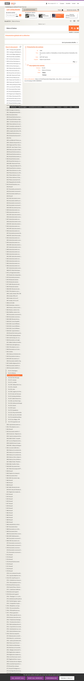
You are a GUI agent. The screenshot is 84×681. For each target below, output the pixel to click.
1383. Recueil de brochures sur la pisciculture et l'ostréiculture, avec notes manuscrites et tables (14, 117)
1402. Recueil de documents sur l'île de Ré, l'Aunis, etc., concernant (14, 159)
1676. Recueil (10, 501)
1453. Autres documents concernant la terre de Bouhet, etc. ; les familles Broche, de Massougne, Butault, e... (14, 240)
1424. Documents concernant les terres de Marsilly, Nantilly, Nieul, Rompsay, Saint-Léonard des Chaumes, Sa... (14, 203)
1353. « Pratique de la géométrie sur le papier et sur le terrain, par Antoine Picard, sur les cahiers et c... (14, 49)
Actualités (68, 3)
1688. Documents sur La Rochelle (14, 529)
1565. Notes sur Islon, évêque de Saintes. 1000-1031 (14, 457)
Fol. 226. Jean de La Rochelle (15, 415)
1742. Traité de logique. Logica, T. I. (14, 601)
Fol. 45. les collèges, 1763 (14, 419)
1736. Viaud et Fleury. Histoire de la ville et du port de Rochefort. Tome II (14, 587)
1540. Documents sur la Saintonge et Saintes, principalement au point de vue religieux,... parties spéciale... (14, 349)
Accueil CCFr (8, 21)
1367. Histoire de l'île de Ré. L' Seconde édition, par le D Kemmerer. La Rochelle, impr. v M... (14, 80)
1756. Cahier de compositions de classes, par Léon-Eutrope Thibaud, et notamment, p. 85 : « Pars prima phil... (14, 633)
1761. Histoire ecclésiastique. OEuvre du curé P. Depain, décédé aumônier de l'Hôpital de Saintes (14, 645)
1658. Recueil (10, 471)
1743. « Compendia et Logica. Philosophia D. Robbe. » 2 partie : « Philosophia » (14, 603)
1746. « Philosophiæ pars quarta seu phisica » (14, 610)
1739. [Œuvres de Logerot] (13, 594)
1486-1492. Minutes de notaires (14, 289)
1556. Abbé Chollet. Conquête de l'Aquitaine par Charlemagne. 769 (14, 438)
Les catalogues (13, 10)
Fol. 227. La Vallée (12, 382)
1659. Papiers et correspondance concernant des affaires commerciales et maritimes (14, 473)
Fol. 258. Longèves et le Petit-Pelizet (15, 391)
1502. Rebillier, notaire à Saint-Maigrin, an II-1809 (14, 312)
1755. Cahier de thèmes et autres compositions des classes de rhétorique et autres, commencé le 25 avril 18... (14, 631)
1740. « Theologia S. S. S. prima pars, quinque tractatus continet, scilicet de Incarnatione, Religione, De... (14, 596)
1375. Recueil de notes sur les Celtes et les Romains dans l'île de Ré (14, 98)
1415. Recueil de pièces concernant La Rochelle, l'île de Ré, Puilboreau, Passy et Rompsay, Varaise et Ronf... (14, 184)
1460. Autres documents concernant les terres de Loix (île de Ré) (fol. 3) (14, 254)
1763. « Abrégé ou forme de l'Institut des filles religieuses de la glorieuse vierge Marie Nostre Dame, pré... (14, 650)
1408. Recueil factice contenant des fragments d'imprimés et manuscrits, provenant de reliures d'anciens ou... (14, 168)
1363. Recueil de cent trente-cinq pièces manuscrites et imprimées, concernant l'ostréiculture (14, 73)
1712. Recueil (10, 554)
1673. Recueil (10, 494)
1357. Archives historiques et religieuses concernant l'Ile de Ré (14, 59)
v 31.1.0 (76, 107)
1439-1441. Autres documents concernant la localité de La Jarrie (14, 224)
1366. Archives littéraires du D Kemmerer (14, 77)
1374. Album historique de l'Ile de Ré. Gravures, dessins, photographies (14, 96)
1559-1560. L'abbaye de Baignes (14, 445)
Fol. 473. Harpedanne (13, 410)
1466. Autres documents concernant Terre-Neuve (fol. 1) (14, 265)
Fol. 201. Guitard (12, 405)
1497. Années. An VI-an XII (12, 300)
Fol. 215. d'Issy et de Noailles (14, 412)
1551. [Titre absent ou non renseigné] (14, 427)
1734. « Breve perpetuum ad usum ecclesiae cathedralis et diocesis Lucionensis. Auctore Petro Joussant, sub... (14, 582)
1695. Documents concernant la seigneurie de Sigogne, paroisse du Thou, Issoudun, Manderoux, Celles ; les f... (14, 538)
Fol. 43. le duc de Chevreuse (14, 394)
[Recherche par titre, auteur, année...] (10, 15)
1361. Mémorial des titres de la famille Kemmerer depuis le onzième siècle (14, 68)
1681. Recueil (10, 513)
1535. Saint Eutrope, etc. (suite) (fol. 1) (14, 337)
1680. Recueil (10, 510)
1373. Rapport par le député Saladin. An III (14, 93)
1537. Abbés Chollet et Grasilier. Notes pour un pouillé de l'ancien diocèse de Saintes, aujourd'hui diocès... (14, 342)
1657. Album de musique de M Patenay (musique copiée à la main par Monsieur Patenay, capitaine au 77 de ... (14, 468)
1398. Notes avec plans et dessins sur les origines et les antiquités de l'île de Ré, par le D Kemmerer (14, 149)
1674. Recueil (10, 496)
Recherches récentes (73, 10)
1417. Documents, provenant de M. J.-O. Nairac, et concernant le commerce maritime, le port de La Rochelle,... (14, 189)
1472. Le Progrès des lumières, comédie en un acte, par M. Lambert (14, 272)
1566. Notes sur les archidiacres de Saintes (14, 459)
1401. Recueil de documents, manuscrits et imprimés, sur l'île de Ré (14, 156)
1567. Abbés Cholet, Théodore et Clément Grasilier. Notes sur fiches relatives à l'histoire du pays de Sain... (14, 461)
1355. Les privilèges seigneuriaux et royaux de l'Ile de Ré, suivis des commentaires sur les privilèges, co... (14, 54)
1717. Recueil (10, 566)
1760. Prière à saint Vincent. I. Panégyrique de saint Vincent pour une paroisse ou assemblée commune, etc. (14, 643)
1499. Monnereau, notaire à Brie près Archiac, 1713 (14, 305)
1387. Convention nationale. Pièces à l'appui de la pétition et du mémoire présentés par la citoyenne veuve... (14, 126)
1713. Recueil (10, 557)
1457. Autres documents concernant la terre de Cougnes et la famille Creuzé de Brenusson (14, 247)
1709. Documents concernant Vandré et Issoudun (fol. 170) (14, 547)
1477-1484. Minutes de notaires (14, 284)
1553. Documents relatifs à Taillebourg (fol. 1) (14, 431)
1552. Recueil (10, 429)
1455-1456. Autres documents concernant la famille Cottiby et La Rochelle (14, 244)
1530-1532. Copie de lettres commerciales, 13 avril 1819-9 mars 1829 (14, 330)
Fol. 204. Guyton (12, 408)
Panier (60, 10)
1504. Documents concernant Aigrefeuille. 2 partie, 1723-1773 (14, 317)
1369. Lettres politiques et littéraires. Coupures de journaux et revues (14, 84)
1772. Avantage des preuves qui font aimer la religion (14, 670)
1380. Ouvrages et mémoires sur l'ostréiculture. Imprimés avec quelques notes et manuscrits (14, 110)
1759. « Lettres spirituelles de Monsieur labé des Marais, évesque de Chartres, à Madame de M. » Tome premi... (14, 640)
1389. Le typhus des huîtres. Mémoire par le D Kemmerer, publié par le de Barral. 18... (14, 131)
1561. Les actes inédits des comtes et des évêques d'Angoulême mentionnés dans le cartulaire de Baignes (14, 447)
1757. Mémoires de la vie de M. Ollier (14, 636)
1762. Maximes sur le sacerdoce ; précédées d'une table (14, 647)
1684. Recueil (10, 519)
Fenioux (44, 75)
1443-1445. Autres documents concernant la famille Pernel (14, 228)
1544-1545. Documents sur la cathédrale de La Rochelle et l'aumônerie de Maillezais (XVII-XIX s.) (14, 358)
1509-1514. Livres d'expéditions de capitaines (14, 321)
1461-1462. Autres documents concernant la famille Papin (14, 256)
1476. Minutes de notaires (12, 282)
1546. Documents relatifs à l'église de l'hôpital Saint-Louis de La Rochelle (14, 361)
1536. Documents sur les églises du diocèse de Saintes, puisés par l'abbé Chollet (14, 340)
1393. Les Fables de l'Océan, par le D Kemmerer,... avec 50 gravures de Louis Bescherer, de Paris (14, 140)
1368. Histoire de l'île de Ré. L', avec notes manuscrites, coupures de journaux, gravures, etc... (14, 82)
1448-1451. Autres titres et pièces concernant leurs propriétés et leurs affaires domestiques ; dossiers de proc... (14, 235)
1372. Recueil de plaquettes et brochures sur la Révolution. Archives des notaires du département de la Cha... (14, 91)
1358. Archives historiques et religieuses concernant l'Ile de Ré (14, 61)
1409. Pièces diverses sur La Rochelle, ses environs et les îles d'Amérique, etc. (14, 170)
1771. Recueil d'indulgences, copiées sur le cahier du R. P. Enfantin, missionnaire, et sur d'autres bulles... (14, 668)
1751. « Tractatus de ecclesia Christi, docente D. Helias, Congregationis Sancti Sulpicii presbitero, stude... (14, 622)
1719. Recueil (10, 571)
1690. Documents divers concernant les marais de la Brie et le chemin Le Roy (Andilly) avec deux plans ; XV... (14, 533)
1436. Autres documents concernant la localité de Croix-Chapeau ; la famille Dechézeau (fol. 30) (14, 217)
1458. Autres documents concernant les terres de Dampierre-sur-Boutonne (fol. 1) (14, 249)
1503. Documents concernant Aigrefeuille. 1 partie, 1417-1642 (14, 314)
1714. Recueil (10, 559)
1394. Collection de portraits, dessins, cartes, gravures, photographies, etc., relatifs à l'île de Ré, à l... (14, 142)
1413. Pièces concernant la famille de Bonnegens (14, 179)
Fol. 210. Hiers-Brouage (13, 377)
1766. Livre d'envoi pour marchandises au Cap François (14, 657)
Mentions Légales (22, 107)
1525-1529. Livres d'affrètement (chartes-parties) (14, 328)
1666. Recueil (10, 485)
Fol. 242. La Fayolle (12, 387)
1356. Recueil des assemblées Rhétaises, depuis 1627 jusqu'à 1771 (14, 56)
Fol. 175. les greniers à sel (14, 421)
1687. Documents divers (12, 526)
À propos (62, 3)
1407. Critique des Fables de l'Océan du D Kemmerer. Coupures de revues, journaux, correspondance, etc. (14, 166)
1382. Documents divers (12, 114)
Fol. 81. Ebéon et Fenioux (14, 375)
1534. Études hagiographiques (14, 335)
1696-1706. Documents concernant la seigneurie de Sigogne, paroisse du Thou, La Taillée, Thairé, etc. (14, 540)
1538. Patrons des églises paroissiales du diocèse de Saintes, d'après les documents (14, 344)
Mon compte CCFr (53, 3)
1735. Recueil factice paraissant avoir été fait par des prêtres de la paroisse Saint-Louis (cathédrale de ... (14, 585)
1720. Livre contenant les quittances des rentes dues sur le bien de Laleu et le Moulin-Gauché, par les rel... (14, 573)
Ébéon (44, 72)
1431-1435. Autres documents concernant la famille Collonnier (14, 214)
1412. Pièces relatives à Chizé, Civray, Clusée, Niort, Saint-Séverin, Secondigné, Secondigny (14, 177)
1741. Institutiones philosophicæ (14, 598)
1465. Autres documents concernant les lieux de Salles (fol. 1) (14, 263)
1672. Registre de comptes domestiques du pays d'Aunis (14, 492)
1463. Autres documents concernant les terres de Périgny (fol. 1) (14, 258)
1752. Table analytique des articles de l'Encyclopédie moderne (14, 624)
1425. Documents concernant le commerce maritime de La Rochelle (14, 205)
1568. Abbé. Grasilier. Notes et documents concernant (14, 464)
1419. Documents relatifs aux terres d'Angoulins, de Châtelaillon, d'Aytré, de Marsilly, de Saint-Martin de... (14, 193)
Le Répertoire (29, 10)
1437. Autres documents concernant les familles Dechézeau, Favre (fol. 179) (14, 219)
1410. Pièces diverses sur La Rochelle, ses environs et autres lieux (14, 172)
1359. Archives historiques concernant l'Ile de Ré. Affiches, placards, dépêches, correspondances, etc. (14, 63)
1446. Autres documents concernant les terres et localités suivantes (14, 231)
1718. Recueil (10, 568)
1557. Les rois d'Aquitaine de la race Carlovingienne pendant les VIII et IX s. (14, 441)
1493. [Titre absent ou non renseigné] (14, 291)
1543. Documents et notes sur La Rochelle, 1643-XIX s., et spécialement (14, 356)
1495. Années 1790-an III (12, 296)
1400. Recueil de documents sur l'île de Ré (14, 154)
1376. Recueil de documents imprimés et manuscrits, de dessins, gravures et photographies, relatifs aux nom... (14, 100)
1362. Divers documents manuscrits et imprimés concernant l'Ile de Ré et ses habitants (14, 70)
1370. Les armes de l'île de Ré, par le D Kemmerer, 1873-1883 (14, 87)
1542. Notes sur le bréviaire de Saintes (14, 354)
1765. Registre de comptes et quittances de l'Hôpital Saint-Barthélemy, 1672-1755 (14, 654)
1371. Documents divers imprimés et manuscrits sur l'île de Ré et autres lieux (14, 89)
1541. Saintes (10, 351)
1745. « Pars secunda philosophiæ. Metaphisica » (14, 608)
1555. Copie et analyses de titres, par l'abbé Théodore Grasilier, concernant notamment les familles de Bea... (14, 436)
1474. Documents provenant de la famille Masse (14, 277)
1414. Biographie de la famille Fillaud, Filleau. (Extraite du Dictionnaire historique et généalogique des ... (14, 182)
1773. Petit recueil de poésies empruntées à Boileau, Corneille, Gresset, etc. (14, 673)
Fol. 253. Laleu (11, 389)
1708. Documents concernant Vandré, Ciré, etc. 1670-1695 (14, 545)
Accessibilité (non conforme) (35, 107)
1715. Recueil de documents (13, 561)
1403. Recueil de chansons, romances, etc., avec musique (14, 161)
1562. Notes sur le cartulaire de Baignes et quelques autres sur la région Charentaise (14, 450)
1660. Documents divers (12, 475)
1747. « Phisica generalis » (12, 612)
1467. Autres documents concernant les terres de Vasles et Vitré (14, 268)
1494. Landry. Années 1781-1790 (14, 293)
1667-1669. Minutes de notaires (14, 487)
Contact (73, 3)
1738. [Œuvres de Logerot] (13, 592)
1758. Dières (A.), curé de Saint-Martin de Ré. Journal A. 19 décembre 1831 (14, 638)
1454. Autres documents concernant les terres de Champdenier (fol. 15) (14, 242)
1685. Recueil (10, 522)
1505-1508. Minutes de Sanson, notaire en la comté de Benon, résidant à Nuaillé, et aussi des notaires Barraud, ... (14, 319)
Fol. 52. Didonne (12, 373)
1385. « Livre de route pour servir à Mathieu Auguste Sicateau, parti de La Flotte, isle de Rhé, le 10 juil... (14, 121)
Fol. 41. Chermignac (13, 370)
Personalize (51, 678)
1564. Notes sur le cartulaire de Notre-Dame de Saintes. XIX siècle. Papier (14, 455)
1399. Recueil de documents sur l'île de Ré (14, 152)
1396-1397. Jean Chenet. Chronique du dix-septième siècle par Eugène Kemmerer (14, 147)
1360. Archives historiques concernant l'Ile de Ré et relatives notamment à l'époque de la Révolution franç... (14, 66)
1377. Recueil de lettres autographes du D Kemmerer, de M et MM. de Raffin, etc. (14, 103)
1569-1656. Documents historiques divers (14, 466)
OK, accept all (18, 678)
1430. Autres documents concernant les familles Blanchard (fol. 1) (14, 212)
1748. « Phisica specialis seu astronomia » (14, 615)
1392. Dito (9, 138)
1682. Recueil (10, 515)
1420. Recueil (10, 196)
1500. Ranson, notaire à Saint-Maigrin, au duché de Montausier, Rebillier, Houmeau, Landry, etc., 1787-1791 (14, 307)
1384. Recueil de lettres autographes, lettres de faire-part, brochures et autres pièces (14, 119)
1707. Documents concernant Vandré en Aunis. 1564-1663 (14, 543)
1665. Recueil (10, 482)
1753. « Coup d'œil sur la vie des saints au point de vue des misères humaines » (14, 626)
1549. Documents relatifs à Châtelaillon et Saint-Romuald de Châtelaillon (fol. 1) (14, 368)
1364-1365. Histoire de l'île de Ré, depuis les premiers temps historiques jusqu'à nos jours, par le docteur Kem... (14, 75)
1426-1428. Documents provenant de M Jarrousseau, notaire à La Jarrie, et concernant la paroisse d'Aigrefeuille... (14, 207)
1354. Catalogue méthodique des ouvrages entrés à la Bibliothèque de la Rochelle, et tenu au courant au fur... (14, 52)
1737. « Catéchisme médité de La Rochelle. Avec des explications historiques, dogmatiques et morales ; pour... (14, 589)
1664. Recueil (10, 480)
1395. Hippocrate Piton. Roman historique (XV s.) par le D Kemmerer (14, 145)
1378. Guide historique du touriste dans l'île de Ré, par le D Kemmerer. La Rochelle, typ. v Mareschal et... (14, 105)
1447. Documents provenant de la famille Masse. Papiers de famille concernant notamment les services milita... (14, 233)
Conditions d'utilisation (49, 107)
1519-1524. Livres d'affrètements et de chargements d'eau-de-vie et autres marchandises (14, 326)
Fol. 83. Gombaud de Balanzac (15, 396)
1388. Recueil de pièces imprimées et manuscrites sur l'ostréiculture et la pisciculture (14, 128)
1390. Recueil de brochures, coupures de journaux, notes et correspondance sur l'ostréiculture (14, 133)
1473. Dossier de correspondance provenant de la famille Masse (14, 275)
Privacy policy (67, 678)
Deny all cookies (35, 678)
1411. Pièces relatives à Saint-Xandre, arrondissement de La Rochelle (14, 175)
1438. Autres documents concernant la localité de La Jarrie (14, 221)
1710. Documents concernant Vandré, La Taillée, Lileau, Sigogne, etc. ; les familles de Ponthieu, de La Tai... (14, 550)
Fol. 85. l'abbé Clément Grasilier (15, 398)
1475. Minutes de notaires (12, 279)
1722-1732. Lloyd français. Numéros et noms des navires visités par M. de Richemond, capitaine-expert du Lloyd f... (14, 578)
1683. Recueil (10, 517)
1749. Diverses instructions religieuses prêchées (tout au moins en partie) (14, 617)
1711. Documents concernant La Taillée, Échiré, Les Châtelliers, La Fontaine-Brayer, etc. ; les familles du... (14, 552)
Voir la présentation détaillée (69, 42)
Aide (78, 3)
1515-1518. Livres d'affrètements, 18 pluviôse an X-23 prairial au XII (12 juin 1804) (14, 323)
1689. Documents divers (12, 531)
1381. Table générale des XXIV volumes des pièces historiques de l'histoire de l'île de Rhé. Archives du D (14, 112)
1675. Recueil (10, 499)
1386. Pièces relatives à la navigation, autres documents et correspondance (14, 124)
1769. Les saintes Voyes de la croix (14, 664)
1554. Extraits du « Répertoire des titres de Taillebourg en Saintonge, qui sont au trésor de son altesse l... (14, 434)
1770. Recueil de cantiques (13, 666)
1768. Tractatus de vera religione (14, 661)
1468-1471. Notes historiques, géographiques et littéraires (14, 270)
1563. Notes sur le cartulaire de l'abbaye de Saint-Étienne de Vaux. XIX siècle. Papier (14, 452)
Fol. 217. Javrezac (12, 380)
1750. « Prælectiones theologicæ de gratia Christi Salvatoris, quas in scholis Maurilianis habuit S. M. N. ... (14, 619)
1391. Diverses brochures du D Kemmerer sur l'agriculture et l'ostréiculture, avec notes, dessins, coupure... (14, 135)
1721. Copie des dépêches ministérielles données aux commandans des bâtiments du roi (14, 575)
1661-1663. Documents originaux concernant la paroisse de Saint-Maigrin (14, 478)
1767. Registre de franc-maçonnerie (14, 659)
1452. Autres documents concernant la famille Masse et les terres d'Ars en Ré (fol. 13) (14, 238)
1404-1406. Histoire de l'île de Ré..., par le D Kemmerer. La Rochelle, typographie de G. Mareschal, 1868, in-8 (14, 163)
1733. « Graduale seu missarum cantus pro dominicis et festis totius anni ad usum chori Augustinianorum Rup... (14, 580)
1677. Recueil (10, 503)
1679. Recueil (10, 508)
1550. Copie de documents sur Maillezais (14, 424)
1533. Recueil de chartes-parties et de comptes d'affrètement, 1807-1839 (14, 333)
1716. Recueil (10, 564)
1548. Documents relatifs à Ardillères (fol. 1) (14, 365)
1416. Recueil (10, 186)
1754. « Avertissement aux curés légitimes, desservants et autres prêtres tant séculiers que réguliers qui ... (14, 629)
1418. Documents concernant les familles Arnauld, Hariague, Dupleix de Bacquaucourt (14, 191)
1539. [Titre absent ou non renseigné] (14, 347)
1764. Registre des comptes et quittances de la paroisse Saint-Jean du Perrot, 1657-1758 (14, 652)
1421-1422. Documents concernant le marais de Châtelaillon (14, 198)
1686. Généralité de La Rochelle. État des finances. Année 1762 (14, 524)
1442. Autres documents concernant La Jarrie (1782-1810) (14, 226)
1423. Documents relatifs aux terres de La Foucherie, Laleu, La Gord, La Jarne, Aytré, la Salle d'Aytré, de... (14, 200)
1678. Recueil (10, 506)
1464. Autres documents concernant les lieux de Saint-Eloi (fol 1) (14, 261)
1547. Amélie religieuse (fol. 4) (13, 363)
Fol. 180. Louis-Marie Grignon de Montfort (15, 401)
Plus (74, 62)
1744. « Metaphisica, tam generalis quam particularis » (14, 605)
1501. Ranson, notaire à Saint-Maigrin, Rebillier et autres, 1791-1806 (14, 310)
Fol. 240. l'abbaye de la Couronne (15, 384)
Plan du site (13, 107)
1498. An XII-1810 (10, 303)
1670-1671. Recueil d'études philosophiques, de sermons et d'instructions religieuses (14, 489)
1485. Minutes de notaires (12, 286)
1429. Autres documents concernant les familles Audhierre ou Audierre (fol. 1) (14, 210)
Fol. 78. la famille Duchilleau (14, 417)
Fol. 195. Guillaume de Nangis (15, 403)
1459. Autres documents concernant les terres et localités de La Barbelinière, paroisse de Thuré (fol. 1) (14, 251)
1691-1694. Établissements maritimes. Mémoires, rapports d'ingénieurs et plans (14, 536)
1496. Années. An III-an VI (12, 298)
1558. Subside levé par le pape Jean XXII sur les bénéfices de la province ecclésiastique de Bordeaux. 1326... (14, 443)
